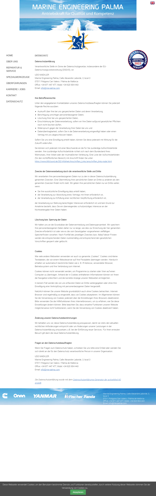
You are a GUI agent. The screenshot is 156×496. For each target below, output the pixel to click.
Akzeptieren (78, 492)
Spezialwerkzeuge (18, 77)
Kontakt (11, 95)
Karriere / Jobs (15, 89)
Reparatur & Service (14, 69)
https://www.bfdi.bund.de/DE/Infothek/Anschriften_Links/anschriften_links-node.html (73, 161)
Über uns (12, 61)
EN (152, 2)
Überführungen (16, 83)
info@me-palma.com (50, 88)
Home (9, 55)
